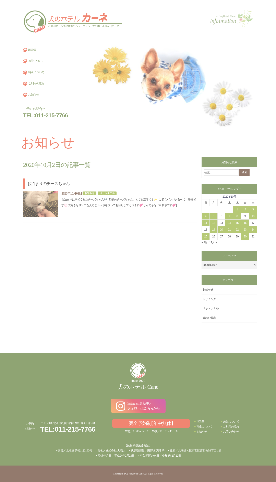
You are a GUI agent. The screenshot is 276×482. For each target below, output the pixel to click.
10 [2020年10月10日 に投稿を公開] (253, 216)
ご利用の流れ (33, 83)
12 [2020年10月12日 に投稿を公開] (213, 222)
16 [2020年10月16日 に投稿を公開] (245, 222)
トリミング (209, 299)
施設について (33, 60)
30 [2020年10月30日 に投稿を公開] (245, 236)
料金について (33, 72)
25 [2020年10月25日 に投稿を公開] (205, 236)
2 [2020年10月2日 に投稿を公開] (245, 209)
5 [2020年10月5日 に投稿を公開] (213, 216)
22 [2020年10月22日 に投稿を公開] (237, 229)
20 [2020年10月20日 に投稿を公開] (221, 229)
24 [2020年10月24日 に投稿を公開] (253, 229)
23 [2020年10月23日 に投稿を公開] (245, 229)
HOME (29, 49)
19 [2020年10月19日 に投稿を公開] (213, 229)
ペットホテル (107, 193)
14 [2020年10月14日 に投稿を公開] (229, 222)
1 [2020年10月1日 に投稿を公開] (237, 209)
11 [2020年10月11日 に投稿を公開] (205, 222)
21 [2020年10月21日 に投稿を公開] (229, 229)
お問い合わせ (229, 431)
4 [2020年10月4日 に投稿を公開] (205, 216)
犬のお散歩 (209, 317)
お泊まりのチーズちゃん (48, 183)
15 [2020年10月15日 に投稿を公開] (237, 222)
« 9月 (204, 242)
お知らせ (31, 94)
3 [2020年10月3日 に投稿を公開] (253, 209)
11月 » (213, 242)
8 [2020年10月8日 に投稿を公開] (237, 216)
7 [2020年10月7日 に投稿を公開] (229, 216)
